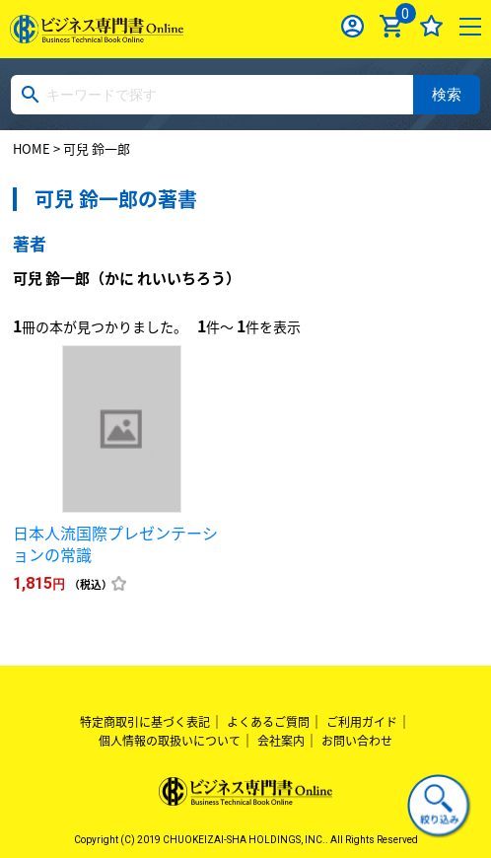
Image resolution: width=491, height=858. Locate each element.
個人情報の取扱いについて (170, 741)
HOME (31, 148)
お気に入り (431, 26)
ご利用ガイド (361, 722)
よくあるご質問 (268, 722)
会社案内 (281, 741)
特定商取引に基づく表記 (145, 722)
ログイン (352, 26)
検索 (446, 94)
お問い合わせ (356, 741)
